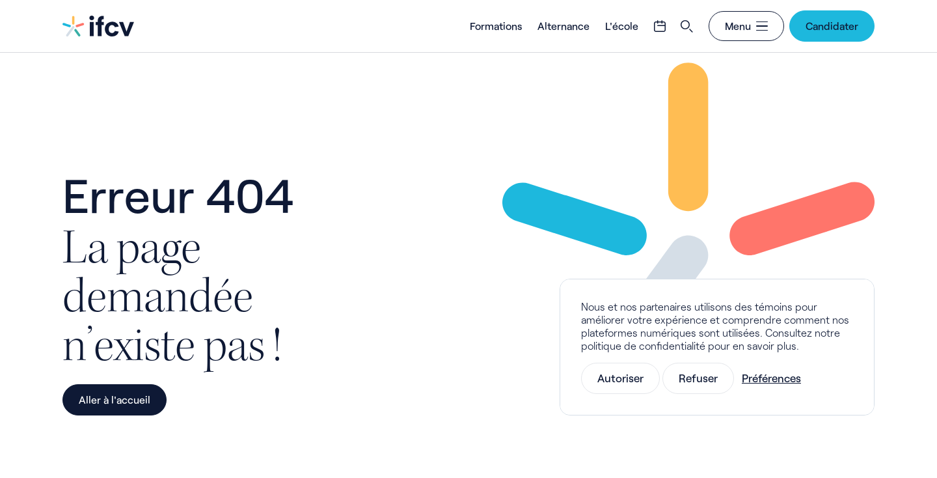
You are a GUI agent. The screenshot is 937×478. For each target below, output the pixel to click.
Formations (496, 26)
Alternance (563, 26)
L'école (621, 26)
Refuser (698, 377)
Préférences (771, 377)
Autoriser (620, 377)
